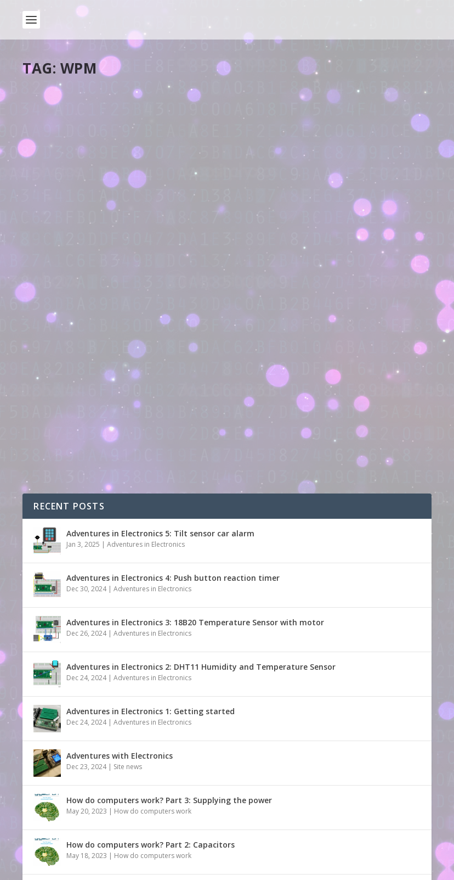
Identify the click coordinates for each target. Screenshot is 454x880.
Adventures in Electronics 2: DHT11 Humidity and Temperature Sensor (201, 551)
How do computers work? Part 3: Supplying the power (169, 684)
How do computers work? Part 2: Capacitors (150, 729)
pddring (55, 267)
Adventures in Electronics (146, 428)
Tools (130, 267)
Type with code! (73, 250)
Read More (62, 337)
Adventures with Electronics (119, 640)
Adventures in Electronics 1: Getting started (150, 595)
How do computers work (152, 695)
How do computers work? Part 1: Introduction (154, 773)
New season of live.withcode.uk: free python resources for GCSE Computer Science (224, 817)
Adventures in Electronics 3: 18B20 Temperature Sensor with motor (195, 506)
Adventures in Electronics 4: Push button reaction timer (173, 462)
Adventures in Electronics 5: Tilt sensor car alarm (160, 417)
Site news (128, 650)
